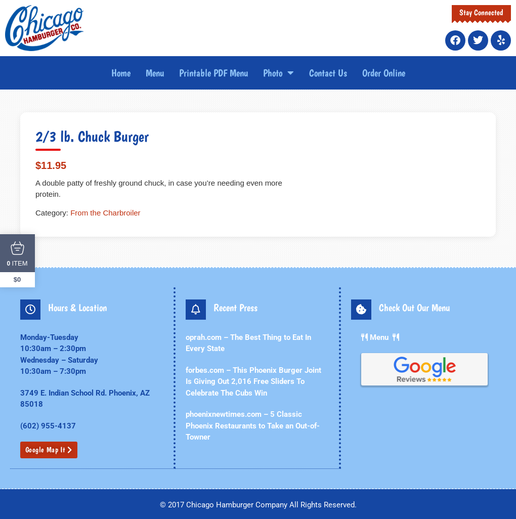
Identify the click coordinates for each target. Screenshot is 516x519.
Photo (278, 73)
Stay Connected (481, 12)
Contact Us (328, 73)
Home (121, 73)
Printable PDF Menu (213, 73)
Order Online (383, 73)
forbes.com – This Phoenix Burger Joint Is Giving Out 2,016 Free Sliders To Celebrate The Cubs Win (253, 382)
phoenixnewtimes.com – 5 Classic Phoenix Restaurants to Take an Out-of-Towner (253, 426)
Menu (155, 73)
